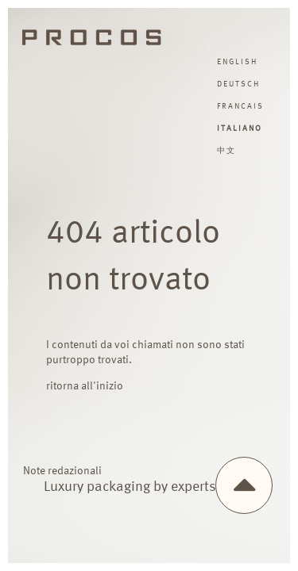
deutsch (238, 84)
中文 (226, 151)
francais (240, 106)
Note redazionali (62, 471)
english (237, 62)
